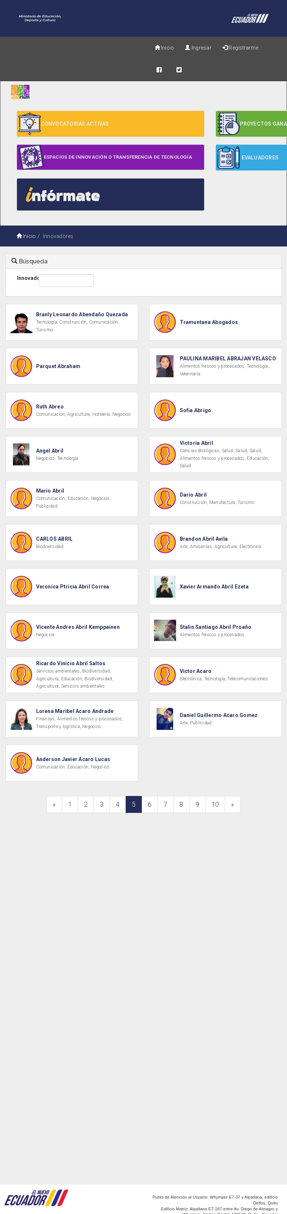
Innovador (25, 278)
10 (215, 804)
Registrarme (240, 48)
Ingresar (198, 48)
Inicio (164, 48)
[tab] (143, 261)
